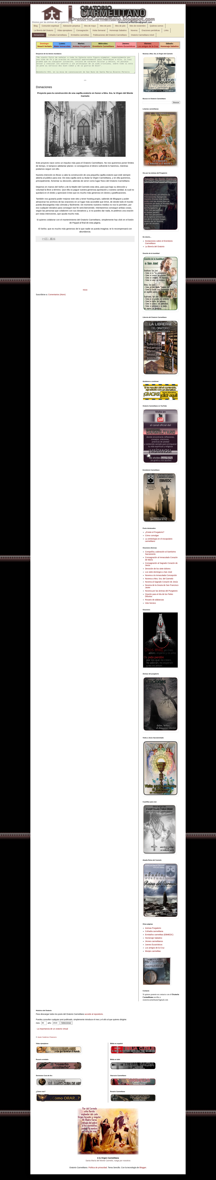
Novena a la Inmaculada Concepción (161, 575)
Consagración (82, 30)
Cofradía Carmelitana (57, 35)
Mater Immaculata (62, 46)
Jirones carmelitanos (154, 941)
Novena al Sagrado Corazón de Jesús (161, 582)
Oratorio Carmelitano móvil (142, 35)
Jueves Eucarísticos (125, 46)
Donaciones (39, 35)
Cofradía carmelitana (154, 931)
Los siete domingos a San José (158, 572)
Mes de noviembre (138, 26)
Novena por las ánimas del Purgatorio (161, 591)
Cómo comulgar (152, 535)
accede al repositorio (94, 1014)
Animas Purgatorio (81, 46)
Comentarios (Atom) (57, 298)
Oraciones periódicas (151, 30)
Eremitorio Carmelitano (103, 46)
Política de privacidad (97, 1167)
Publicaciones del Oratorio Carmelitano (110, 35)
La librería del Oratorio (43, 30)
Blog (36, 26)
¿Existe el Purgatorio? (154, 532)
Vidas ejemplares (64, 30)
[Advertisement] (85, 268)
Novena (134, 30)
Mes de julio (120, 26)
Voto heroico (150, 603)
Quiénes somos (156, 26)
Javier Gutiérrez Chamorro (47, 1037)
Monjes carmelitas (153, 951)
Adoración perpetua (71, 26)
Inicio (85, 293)
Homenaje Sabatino (118, 30)
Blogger (142, 1167)
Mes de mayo (90, 26)
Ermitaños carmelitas (80, 35)
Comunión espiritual (50, 26)
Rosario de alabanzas (154, 600)
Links (166, 30)
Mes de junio (105, 26)
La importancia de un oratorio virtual (52, 1029)
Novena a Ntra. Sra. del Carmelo (159, 579)
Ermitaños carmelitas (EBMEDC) (159, 934)
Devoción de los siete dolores (158, 569)
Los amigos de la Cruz (148, 46)
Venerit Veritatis (44, 46)
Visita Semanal (98, 30)
